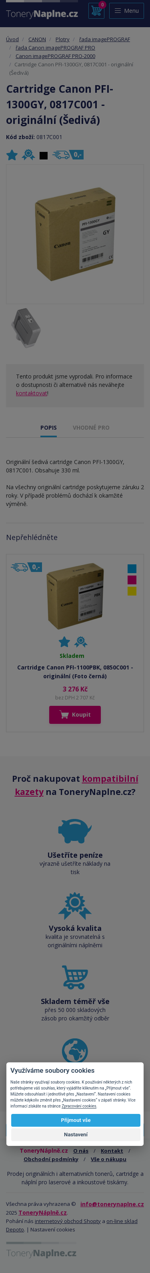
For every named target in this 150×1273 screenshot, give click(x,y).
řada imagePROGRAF (104, 39)
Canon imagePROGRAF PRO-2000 (55, 56)
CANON (37, 39)
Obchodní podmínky (51, 1159)
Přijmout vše (75, 1120)
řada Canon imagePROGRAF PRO (55, 47)
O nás (80, 1150)
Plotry (63, 39)
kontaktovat (31, 393)
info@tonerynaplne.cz (112, 1204)
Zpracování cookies (79, 1106)
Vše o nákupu (108, 1159)
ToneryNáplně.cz (42, 1212)
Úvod (12, 39)
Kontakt (112, 1150)
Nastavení (76, 1135)
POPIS (48, 427)
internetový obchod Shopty (68, 1221)
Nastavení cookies (52, 1229)
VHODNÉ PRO (91, 427)
